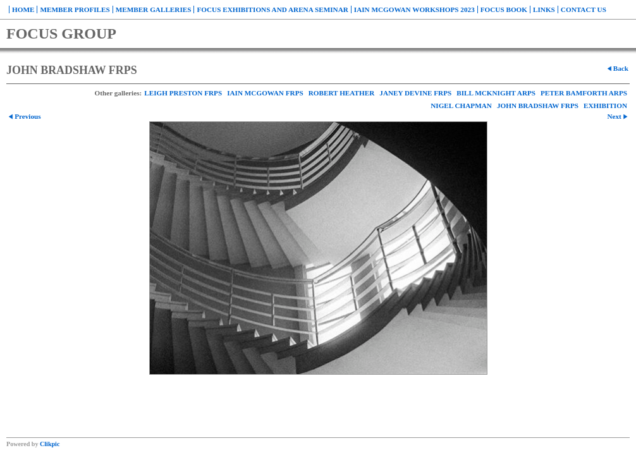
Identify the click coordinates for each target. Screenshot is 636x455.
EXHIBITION (605, 105)
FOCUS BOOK (503, 9)
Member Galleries (154, 9)
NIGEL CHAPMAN (461, 105)
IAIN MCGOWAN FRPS (265, 93)
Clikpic (49, 443)
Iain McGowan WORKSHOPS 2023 (414, 9)
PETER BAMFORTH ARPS (584, 93)
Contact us (583, 9)
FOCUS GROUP (61, 33)
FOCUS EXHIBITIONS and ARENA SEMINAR (272, 9)
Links (544, 9)
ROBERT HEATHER (342, 93)
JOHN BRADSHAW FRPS (537, 105)
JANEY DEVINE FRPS (415, 93)
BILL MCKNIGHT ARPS (495, 93)
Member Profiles (74, 9)
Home (23, 9)
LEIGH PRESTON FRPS (183, 93)
